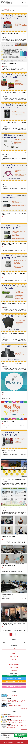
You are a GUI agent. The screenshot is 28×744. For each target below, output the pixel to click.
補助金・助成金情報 (14, 667)
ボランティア (14, 651)
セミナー (14, 653)
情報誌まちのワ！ (14, 670)
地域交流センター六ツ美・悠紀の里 (14, 686)
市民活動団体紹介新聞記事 (14, 662)
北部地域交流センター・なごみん (14, 675)
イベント (14, 648)
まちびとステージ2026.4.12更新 (14, 705)
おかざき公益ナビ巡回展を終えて (14, 716)
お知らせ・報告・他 (14, 656)
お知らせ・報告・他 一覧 (8, 5)
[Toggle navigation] (25, 2)
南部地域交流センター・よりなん (14, 678)
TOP (2, 5)
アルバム (14, 659)
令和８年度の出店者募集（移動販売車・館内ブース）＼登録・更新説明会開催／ (16, 721)
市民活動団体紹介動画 (14, 664)
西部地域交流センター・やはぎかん (14, 681)
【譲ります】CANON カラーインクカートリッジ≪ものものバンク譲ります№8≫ (16, 701)
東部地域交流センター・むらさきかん (14, 684)
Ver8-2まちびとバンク (12, 695)
